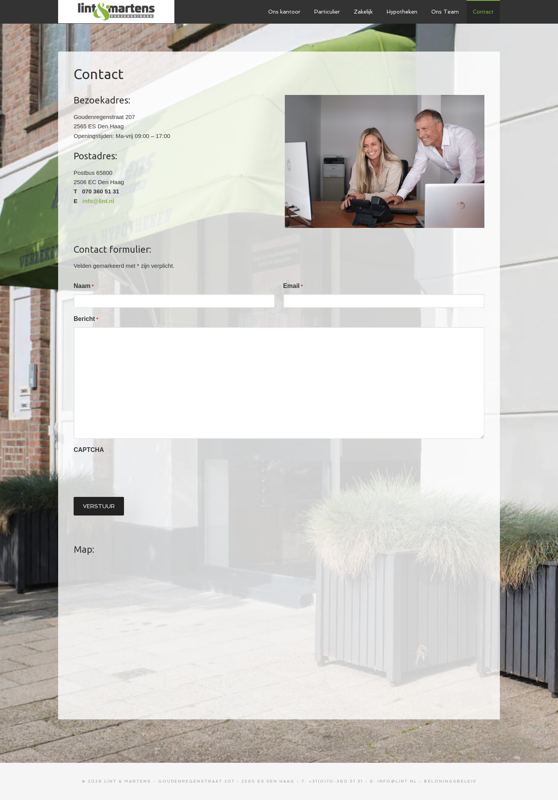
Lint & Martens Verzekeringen (116, 11)
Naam (84, 286)
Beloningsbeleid (450, 781)
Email (293, 286)
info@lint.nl (98, 201)
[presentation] (132, 473)
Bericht (86, 319)
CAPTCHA (89, 450)
